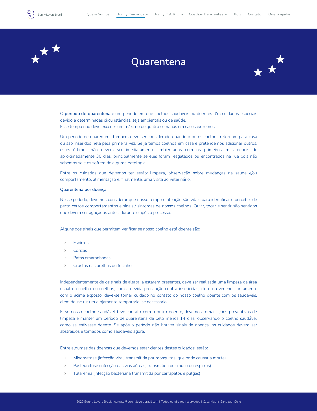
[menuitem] (107, 14)
